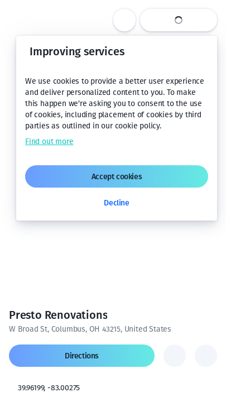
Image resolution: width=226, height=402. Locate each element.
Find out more (49, 141)
